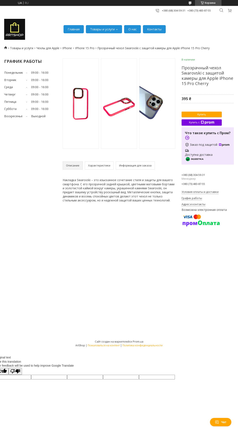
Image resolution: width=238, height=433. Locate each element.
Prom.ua (138, 341)
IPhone (67, 48)
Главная (74, 29)
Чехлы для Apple (47, 48)
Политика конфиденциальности (142, 345)
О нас (132, 29)
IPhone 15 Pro (84, 48)
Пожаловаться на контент (104, 345)
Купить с (201, 122)
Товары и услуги (102, 29)
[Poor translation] (15, 371)
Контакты (154, 29)
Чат (220, 422)
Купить (201, 114)
